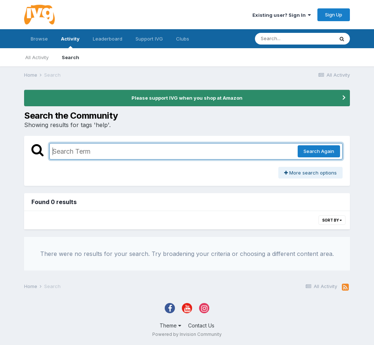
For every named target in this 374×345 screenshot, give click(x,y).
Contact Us (201, 325)
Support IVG (149, 39)
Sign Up (333, 15)
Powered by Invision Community (187, 334)
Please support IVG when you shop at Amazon (187, 98)
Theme (170, 325)
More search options (310, 173)
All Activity (37, 57)
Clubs (182, 39)
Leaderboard (107, 39)
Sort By (332, 220)
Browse (39, 39)
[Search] (294, 39)
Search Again (319, 151)
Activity (70, 42)
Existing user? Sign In (281, 15)
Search (70, 57)
